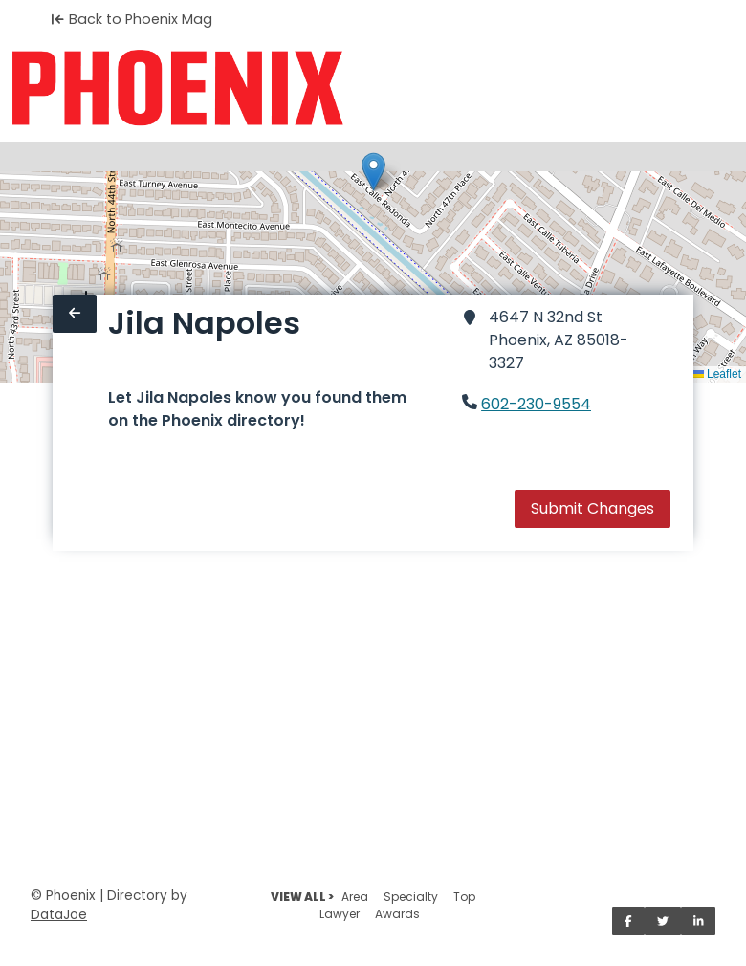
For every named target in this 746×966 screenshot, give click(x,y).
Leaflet (716, 374)
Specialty (411, 897)
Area (354, 897)
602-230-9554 (536, 404)
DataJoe (59, 915)
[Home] (177, 88)
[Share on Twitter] (663, 921)
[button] (373, 171)
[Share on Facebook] (628, 921)
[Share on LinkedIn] (698, 921)
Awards (397, 914)
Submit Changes (592, 508)
